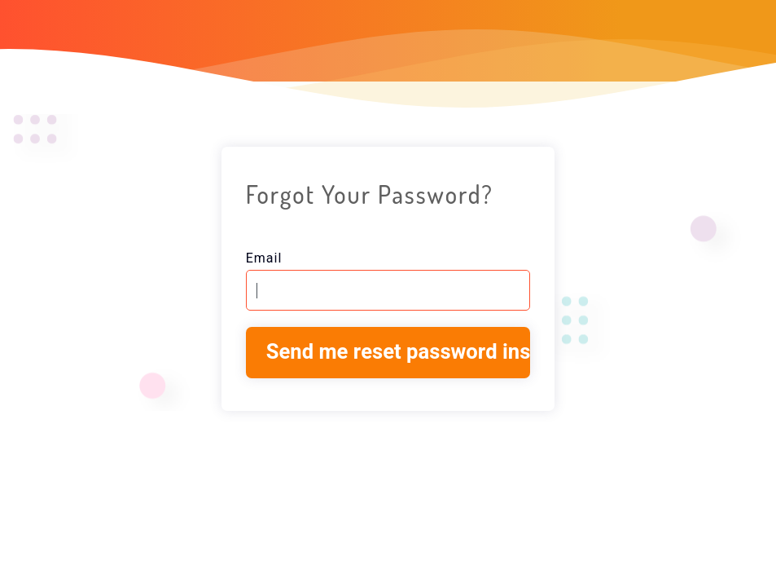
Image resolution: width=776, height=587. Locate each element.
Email (264, 258)
